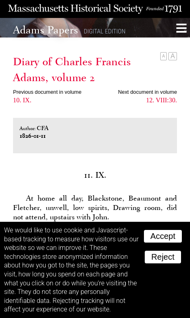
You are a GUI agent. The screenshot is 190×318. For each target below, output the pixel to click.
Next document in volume (147, 92)
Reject (163, 256)
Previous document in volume (47, 92)
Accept (162, 236)
